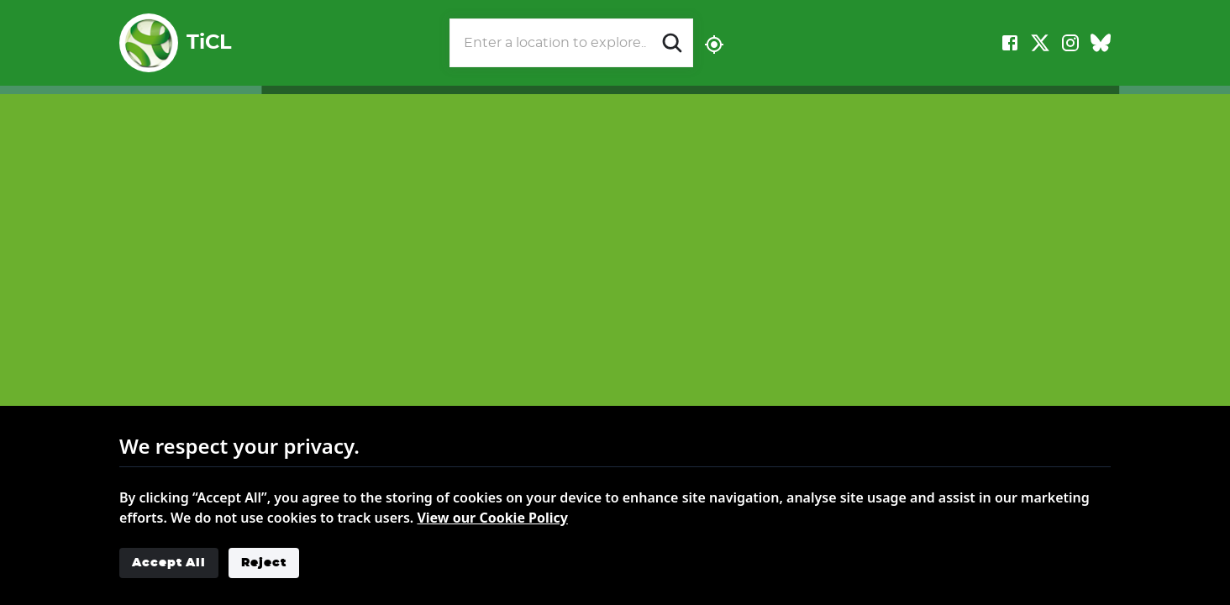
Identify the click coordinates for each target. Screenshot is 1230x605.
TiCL (175, 42)
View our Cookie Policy (492, 517)
